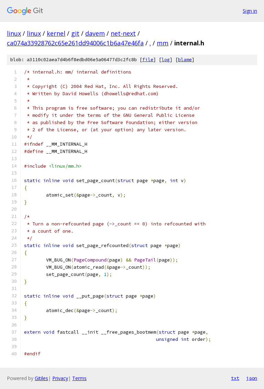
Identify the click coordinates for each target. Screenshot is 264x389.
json (251, 378)
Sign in (250, 11)
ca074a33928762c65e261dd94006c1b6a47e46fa (75, 43)
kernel (56, 33)
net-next (123, 33)
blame (185, 60)
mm (162, 43)
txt (235, 378)
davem (95, 33)
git (75, 33)
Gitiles (41, 378)
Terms (79, 378)
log (166, 60)
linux (14, 33)
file (147, 60)
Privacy (60, 378)
